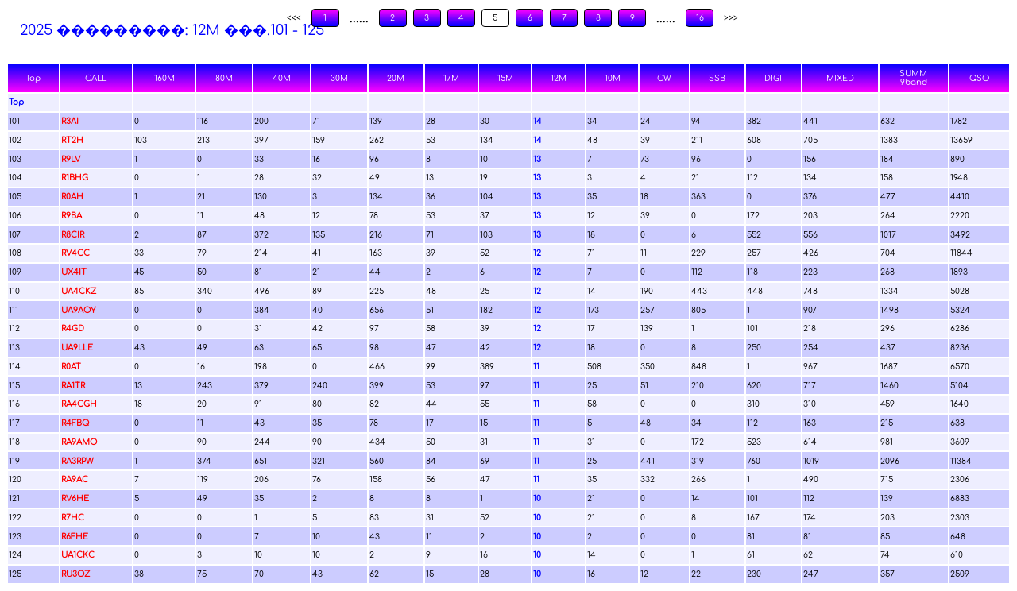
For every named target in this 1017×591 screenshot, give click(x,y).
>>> (731, 18)
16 (700, 18)
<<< (294, 18)
